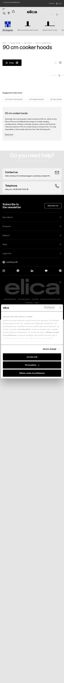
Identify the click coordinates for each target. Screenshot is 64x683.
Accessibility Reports (24, 299)
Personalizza (32, 365)
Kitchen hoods (36, 99)
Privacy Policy (35, 299)
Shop (4, 244)
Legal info (6, 253)
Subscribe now (53, 206)
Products (6, 226)
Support (6, 235)
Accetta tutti (32, 357)
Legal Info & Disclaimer (10, 299)
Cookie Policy (28, 303)
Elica (4, 43)
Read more (9, 134)
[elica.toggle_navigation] (3, 9)
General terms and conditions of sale (50, 299)
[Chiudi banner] (60, 308)
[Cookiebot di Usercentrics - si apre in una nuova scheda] (44, 307)
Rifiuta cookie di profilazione (32, 373)
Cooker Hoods (15, 43)
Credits (36, 303)
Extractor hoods (14, 99)
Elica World (7, 217)
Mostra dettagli (49, 349)
